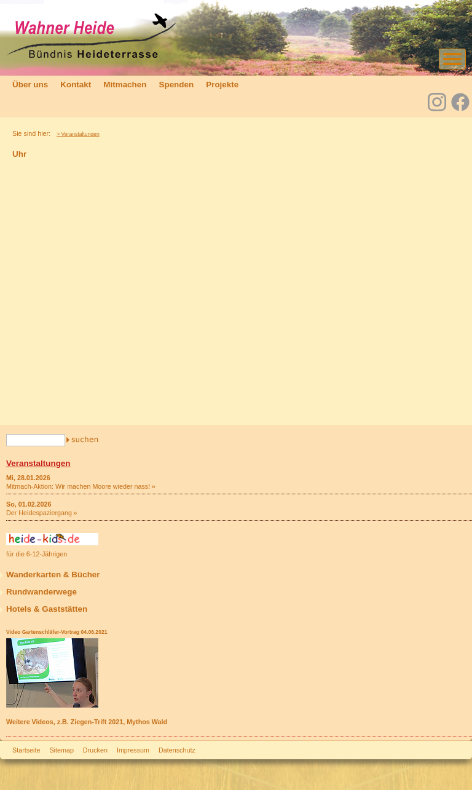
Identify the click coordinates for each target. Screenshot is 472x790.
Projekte (222, 84)
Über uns (30, 84)
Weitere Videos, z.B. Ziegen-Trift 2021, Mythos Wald (86, 721)
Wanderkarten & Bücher (53, 574)
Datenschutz (177, 750)
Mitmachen (124, 84)
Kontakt (75, 84)
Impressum (133, 750)
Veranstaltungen (38, 463)
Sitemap (61, 750)
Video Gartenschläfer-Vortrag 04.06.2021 (56, 632)
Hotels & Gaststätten (46, 609)
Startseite (26, 750)
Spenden (176, 84)
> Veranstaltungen (78, 134)
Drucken (95, 750)
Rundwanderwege (41, 591)
